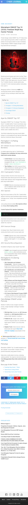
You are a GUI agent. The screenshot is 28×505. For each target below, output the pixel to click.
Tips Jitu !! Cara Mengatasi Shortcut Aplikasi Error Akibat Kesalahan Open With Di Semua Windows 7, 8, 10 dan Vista (13, 449)
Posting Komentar (5, 407)
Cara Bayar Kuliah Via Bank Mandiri (10, 436)
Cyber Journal (14, 2)
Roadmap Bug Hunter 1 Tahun (12, 367)
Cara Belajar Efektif (11, 110)
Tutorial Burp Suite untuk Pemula (12, 372)
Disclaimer (23, 499)
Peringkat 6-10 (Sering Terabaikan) (15, 108)
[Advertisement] (14, 14)
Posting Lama (19, 413)
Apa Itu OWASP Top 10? (12, 103)
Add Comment (14, 34)
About (3, 499)
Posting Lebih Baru (10, 413)
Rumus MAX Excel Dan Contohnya (10, 434)
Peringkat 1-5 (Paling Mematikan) (14, 105)
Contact (8, 499)
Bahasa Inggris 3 (5, 423)
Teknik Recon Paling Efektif (11, 369)
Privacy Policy (15, 499)
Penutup (8, 113)
